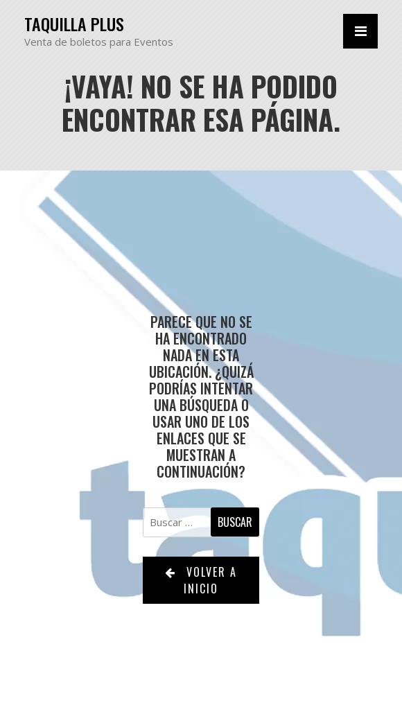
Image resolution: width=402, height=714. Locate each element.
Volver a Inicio (201, 580)
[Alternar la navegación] (360, 31)
